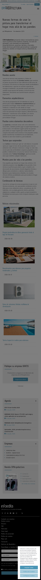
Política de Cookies (29, 571)
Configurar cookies (29, 575)
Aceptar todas (29, 567)
